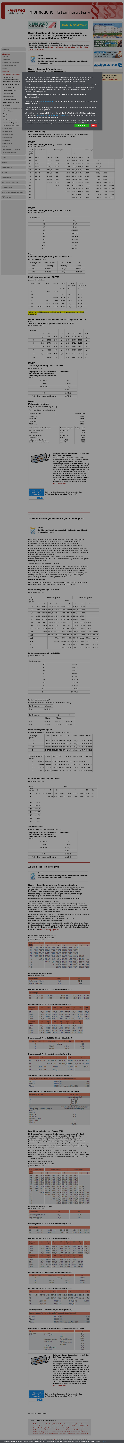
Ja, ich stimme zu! (81, 125)
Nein (93, 125)
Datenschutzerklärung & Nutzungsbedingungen (52, 115)
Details (104, 1441)
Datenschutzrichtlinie (47, 101)
